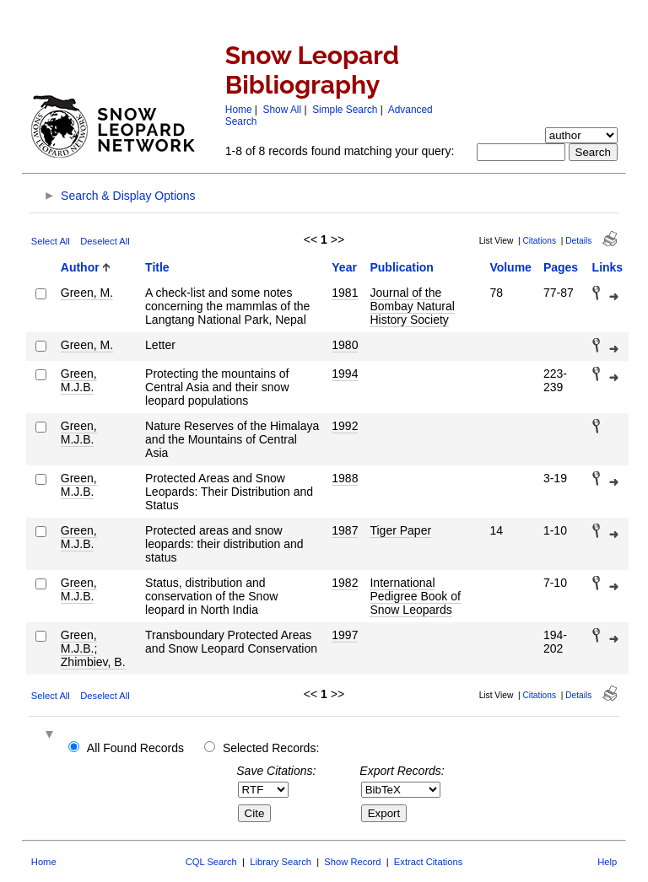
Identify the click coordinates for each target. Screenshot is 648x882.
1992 (345, 426)
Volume (510, 267)
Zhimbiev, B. (93, 662)
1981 (345, 292)
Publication (401, 267)
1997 (345, 635)
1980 (345, 345)
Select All (50, 241)
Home (238, 110)
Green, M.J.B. (79, 380)
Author (80, 267)
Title (157, 267)
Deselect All (104, 241)
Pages (560, 267)
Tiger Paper (400, 530)
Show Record (352, 862)
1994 (345, 373)
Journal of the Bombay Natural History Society (412, 306)
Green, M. (87, 292)
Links (608, 267)
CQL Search (211, 862)
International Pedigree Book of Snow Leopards (415, 596)
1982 (345, 582)
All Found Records (135, 748)
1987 (345, 530)
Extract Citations (428, 862)
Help (607, 862)
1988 (345, 478)
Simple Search (344, 110)
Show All (282, 110)
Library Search (280, 862)
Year (344, 267)
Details (578, 240)
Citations (539, 240)
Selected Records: (271, 748)
